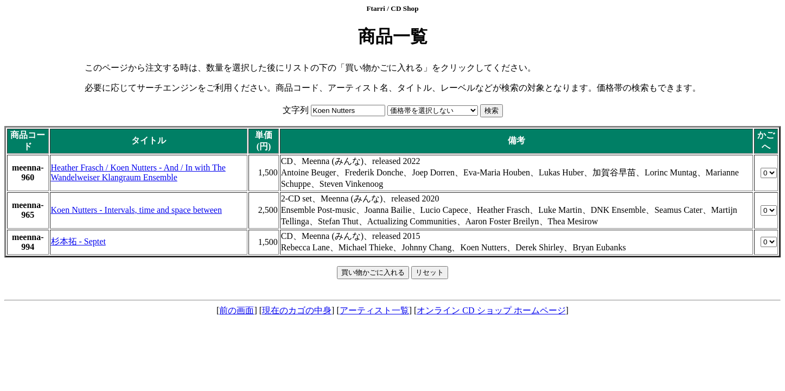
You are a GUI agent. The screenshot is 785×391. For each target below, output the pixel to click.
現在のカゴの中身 (296, 310)
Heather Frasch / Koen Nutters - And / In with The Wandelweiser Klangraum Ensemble (138, 172)
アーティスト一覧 (374, 310)
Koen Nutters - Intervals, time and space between (136, 210)
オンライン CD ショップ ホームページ (491, 310)
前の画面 (236, 310)
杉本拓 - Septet (78, 241)
